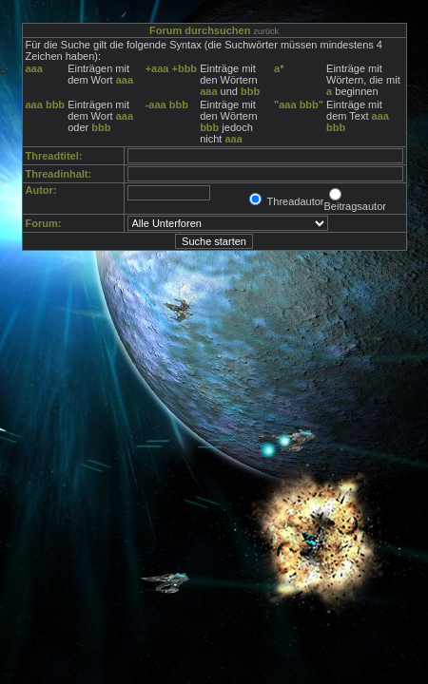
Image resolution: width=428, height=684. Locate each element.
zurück (266, 31)
